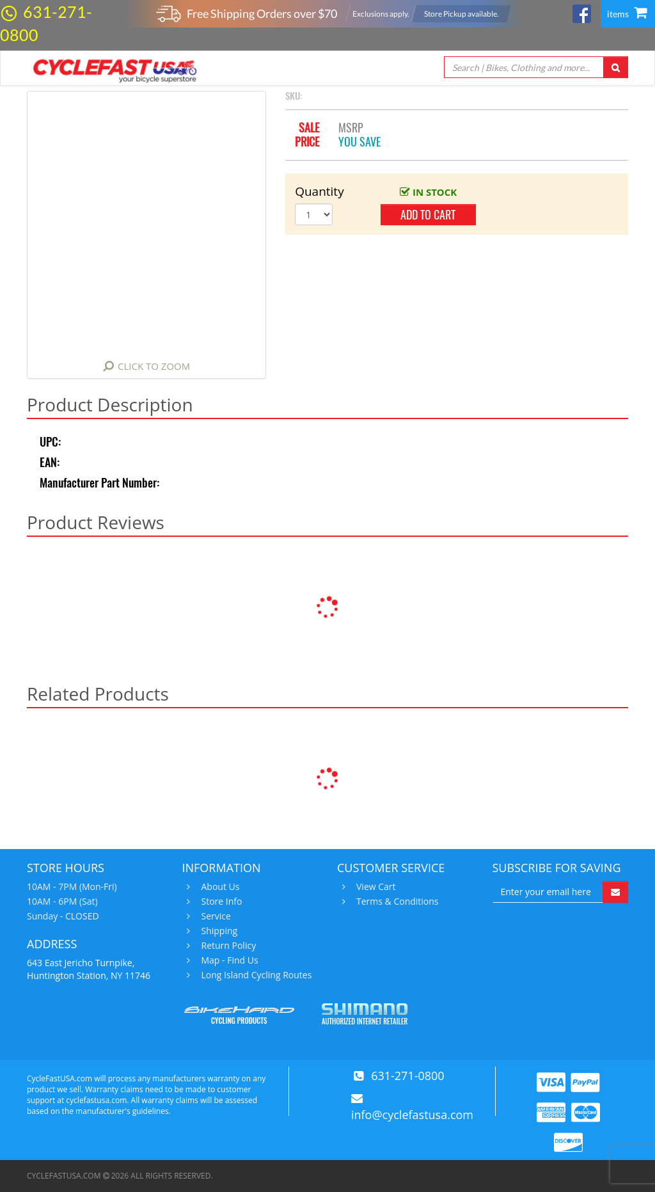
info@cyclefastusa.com (412, 1114)
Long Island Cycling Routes (255, 975)
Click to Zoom (154, 366)
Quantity (314, 191)
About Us (219, 887)
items (627, 13)
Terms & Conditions (396, 901)
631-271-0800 (408, 1075)
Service (214, 916)
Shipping (218, 931)
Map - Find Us (228, 960)
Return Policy (227, 945)
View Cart (374, 887)
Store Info (220, 901)
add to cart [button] (427, 215)
